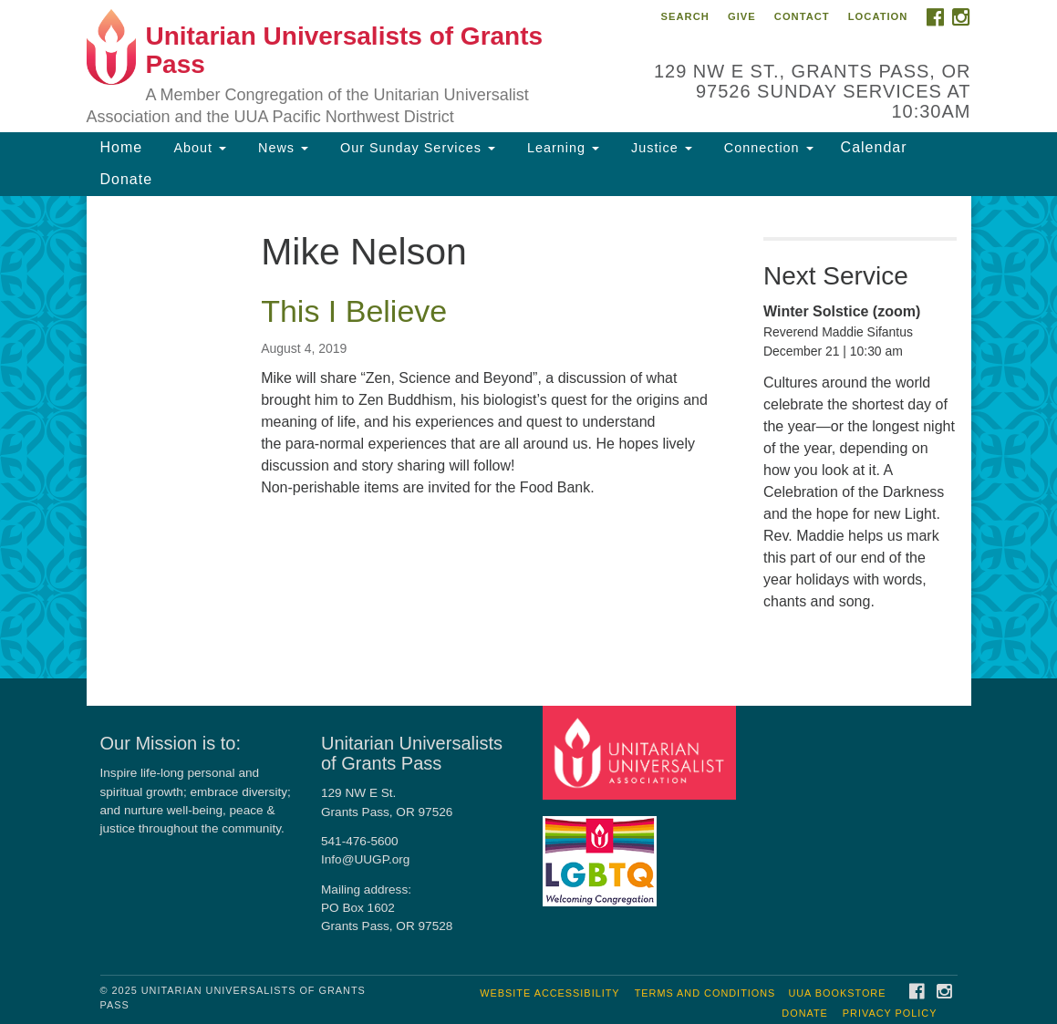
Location (878, 16)
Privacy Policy (890, 1013)
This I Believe (354, 311)
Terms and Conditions (705, 993)
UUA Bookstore (837, 993)
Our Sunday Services (415, 147)
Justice (659, 147)
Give (742, 16)
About (198, 147)
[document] (528, 437)
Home (121, 147)
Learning (561, 147)
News (281, 147)
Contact (802, 16)
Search (685, 16)
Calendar (874, 147)
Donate (126, 179)
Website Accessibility (549, 993)
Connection (766, 147)
